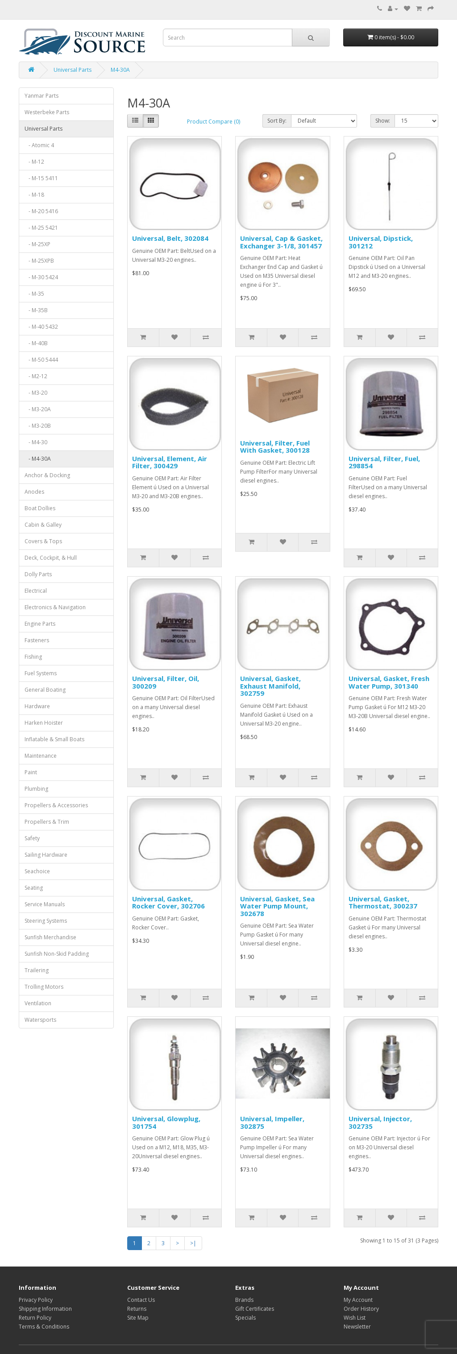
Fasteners (37, 640)
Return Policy (35, 1317)
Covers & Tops (43, 541)
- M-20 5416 (41, 211)
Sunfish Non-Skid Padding (57, 954)
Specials (245, 1317)
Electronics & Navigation (55, 607)
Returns (136, 1309)
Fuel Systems (41, 673)
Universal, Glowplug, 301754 (166, 1122)
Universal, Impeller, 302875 (272, 1122)
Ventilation (38, 1003)
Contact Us (141, 1300)
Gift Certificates (254, 1309)
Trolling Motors (44, 987)
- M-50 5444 (41, 359)
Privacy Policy (36, 1300)
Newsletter (357, 1326)
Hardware (37, 706)
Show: (382, 120)
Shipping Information (45, 1309)
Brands (244, 1300)
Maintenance (41, 756)
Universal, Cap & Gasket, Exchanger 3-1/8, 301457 (281, 242)
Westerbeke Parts (47, 112)
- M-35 (34, 293)
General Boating (45, 690)
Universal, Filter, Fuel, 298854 (384, 462)
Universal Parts (72, 70)
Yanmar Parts (41, 95)
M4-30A (120, 70)
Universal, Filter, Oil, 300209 (165, 682)
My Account (358, 1300)
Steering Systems (46, 921)
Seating (34, 888)
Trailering (37, 970)
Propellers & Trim (47, 822)
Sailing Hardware (46, 855)
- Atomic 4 (39, 145)
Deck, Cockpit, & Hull (51, 557)
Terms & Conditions (44, 1326)
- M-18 (34, 194)
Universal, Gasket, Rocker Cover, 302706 (168, 902)
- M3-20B (38, 425)
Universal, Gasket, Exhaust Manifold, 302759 (270, 686)
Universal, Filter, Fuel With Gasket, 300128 (275, 446)
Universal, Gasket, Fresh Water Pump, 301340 (389, 682)
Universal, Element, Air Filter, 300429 (169, 462)
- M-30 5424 (41, 277)
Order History (361, 1309)
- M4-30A (38, 458)
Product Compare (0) (213, 121)
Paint (31, 772)
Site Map (138, 1317)
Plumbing (36, 789)
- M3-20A (38, 409)
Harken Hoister (44, 723)
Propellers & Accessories (56, 805)
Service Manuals (45, 904)
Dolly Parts (38, 574)
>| (193, 1243)
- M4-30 (36, 442)
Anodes (34, 491)
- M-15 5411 (41, 178)
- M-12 (34, 161)
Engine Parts (40, 623)
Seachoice (37, 871)
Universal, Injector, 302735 (380, 1122)
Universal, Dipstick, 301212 (381, 242)
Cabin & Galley (43, 524)
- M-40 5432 (41, 326)
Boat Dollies (40, 508)
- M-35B (36, 310)
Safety (32, 838)
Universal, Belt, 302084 (170, 238)
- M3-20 (36, 392)
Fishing (33, 656)
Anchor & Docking (47, 475)
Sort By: (277, 120)
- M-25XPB (39, 260)
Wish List (355, 1317)
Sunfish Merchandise (50, 937)
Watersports (40, 1020)
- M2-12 (36, 376)
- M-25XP (37, 244)
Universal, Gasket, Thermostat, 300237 (383, 902)
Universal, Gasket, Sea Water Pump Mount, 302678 (277, 906)
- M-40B (36, 343)
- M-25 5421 (41, 227)
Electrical (36, 590)
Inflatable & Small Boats (54, 739)
